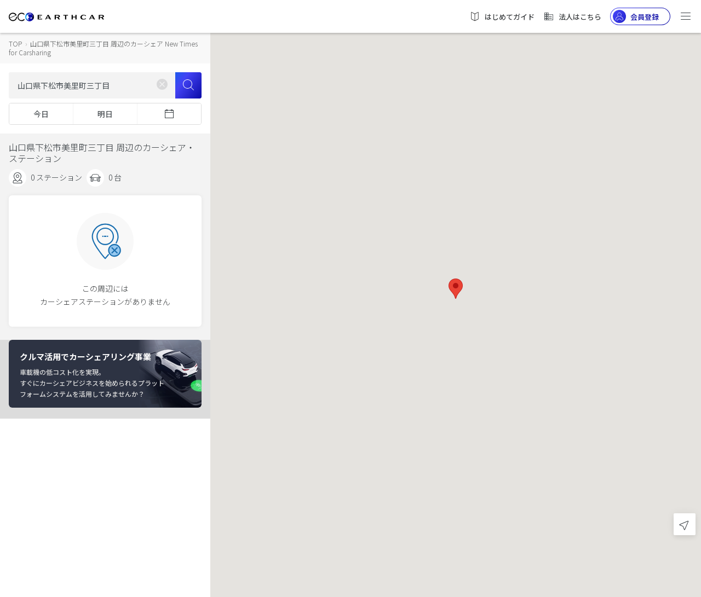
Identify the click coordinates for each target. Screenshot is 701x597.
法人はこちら (572, 16)
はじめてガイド (502, 16)
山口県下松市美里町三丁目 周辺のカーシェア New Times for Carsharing (103, 48)
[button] (456, 289)
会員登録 (636, 16)
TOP (15, 43)
